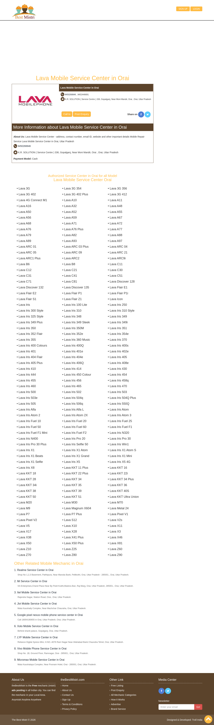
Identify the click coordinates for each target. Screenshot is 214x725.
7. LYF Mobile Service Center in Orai (36, 637)
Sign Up (66, 699)
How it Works (118, 699)
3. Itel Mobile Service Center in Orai (35, 592)
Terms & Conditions (72, 704)
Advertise (116, 704)
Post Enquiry (82, 114)
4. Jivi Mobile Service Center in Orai (35, 603)
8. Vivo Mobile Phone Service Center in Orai (40, 648)
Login (196, 9)
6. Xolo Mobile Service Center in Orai (36, 626)
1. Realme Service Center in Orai (34, 570)
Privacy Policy (69, 709)
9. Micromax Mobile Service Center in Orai (39, 659)
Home (65, 685)
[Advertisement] (82, 47)
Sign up (183, 9)
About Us (67, 690)
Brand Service (118, 709)
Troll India (197, 719)
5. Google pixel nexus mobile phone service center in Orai (48, 615)
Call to (67, 114)
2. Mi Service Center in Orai (30, 581)
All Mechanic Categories (123, 695)
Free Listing (117, 685)
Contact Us (68, 695)
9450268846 (70, 94)
